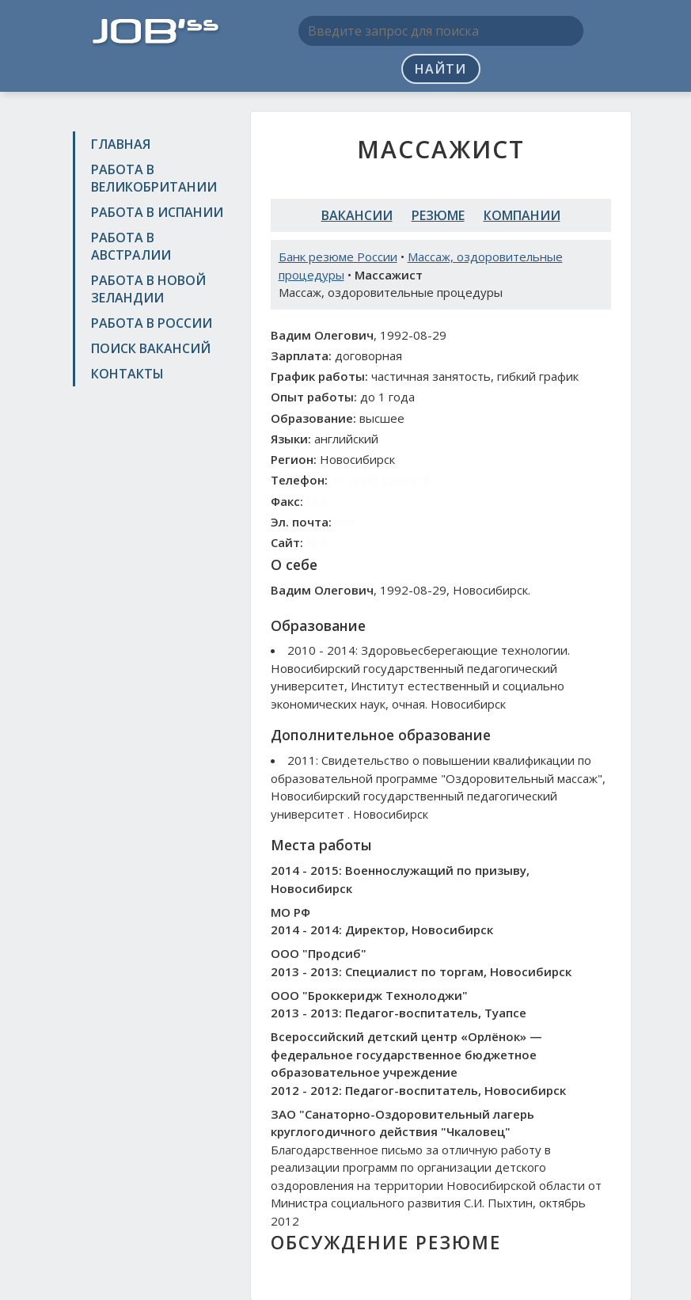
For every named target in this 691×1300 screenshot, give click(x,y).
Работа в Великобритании (154, 178)
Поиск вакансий (151, 348)
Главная (120, 144)
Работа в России (151, 323)
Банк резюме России (338, 256)
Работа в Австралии (131, 246)
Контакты (127, 373)
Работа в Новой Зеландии (148, 289)
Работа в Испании (157, 212)
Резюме (438, 215)
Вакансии (357, 215)
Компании (522, 215)
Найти (440, 69)
